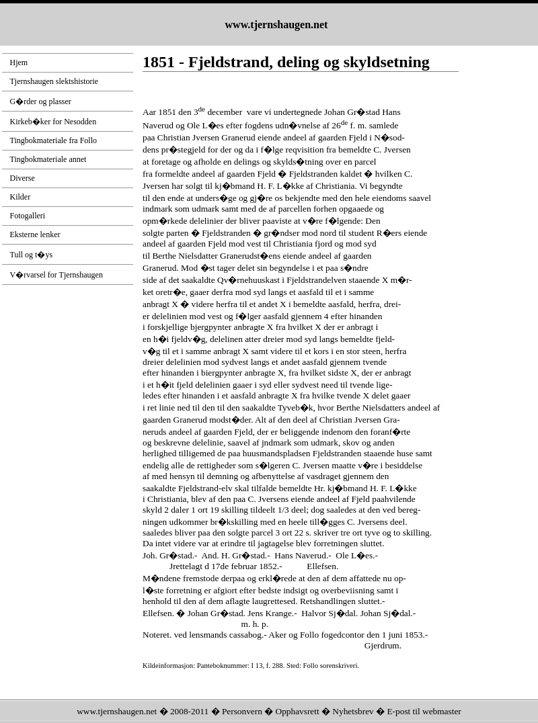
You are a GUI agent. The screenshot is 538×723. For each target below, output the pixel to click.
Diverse (22, 178)
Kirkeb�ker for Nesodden (53, 121)
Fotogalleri (28, 215)
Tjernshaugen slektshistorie (54, 81)
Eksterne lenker (35, 234)
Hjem (19, 62)
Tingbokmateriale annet (48, 159)
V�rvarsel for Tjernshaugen (56, 275)
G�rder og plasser (40, 101)
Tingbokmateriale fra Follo (54, 140)
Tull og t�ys (31, 254)
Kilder (20, 197)
